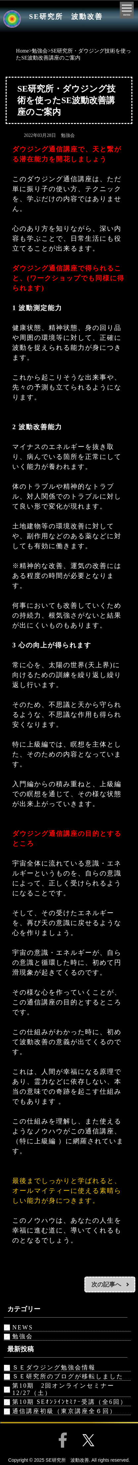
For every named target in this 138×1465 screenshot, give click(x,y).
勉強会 (40, 51)
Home (22, 51)
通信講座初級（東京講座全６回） (64, 1411)
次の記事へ (106, 1284)
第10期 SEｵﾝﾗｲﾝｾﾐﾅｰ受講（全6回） (69, 1402)
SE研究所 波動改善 (66, 16)
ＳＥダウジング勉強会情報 (54, 1367)
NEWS (22, 1327)
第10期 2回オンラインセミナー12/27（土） (63, 1389)
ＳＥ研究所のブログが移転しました (67, 1376)
